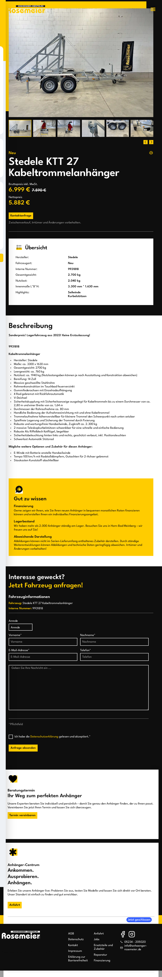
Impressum (75, 951)
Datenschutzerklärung (44, 736)
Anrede (13, 620)
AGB (71, 933)
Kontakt (73, 945)
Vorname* (15, 635)
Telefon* (85, 650)
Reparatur (100, 954)
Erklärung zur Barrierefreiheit (78, 958)
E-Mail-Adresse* (19, 650)
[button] (153, 9)
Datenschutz (76, 939)
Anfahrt (99, 933)
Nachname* (87, 635)
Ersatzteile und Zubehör (103, 947)
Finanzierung (102, 960)
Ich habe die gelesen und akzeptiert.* (53, 736)
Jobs (96, 939)
